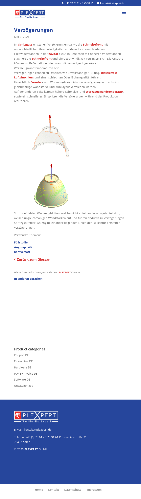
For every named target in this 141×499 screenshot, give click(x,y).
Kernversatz (22, 252)
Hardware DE (23, 367)
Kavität (53, 54)
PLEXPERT (65, 272)
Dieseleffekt (109, 73)
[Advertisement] (70, 311)
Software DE (22, 379)
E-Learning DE (23, 361)
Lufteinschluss (24, 77)
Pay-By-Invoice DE (25, 373)
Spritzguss (25, 44)
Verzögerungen (33, 29)
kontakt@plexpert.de (38, 429)
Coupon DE (21, 355)
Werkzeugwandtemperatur (104, 92)
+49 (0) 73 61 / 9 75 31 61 (79, 3)
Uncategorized (23, 385)
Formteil (36, 82)
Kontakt (53, 489)
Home (39, 489)
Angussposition (24, 247)
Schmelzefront (93, 44)
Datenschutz (72, 489)
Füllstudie (21, 242)
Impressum (94, 489)
